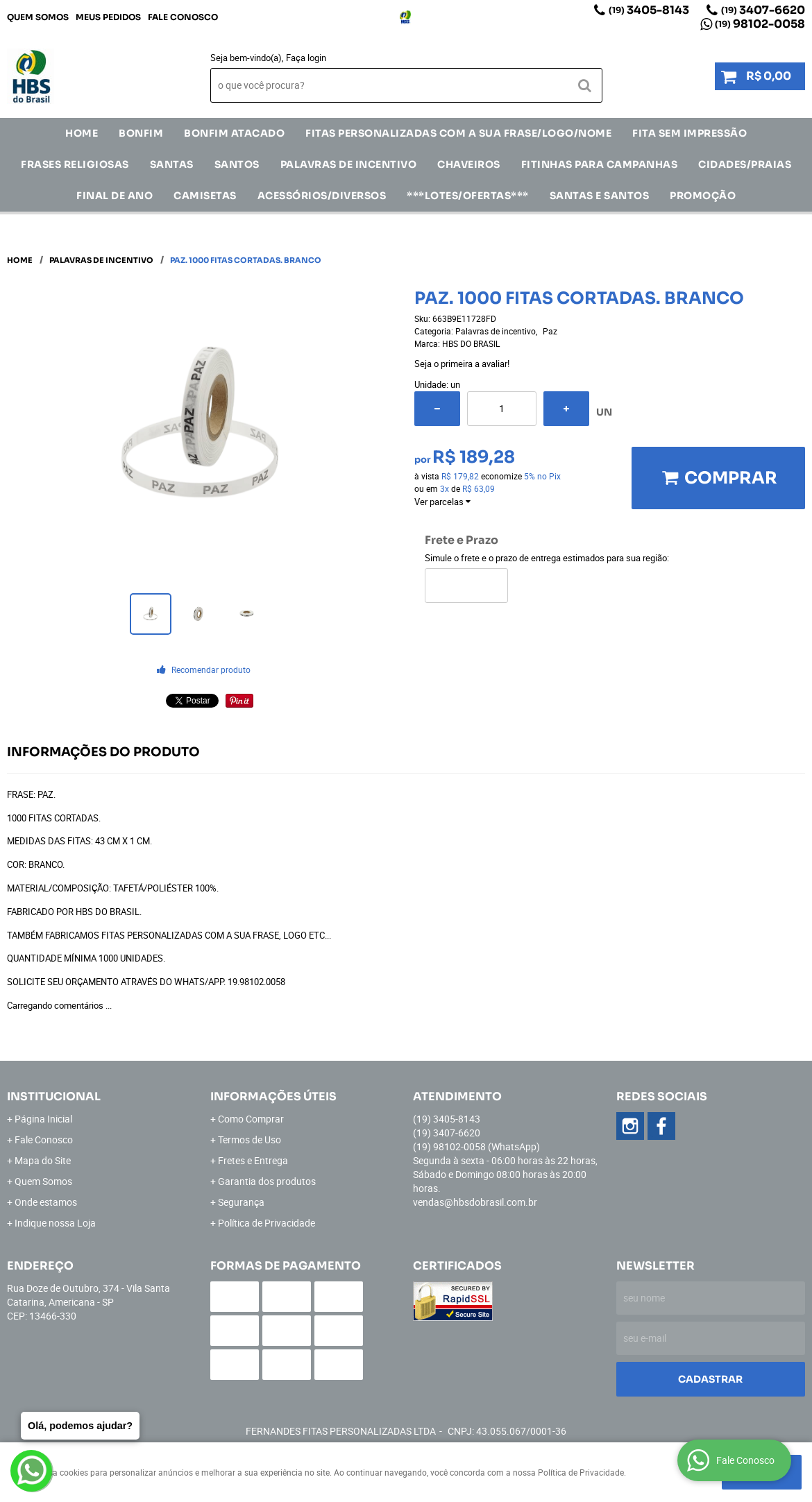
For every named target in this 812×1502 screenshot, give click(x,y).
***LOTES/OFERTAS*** (468, 195)
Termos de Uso (249, 1139)
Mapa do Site (43, 1160)
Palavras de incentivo (348, 164)
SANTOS (237, 164)
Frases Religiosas (75, 164)
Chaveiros (468, 164)
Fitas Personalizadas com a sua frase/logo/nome (458, 133)
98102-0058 (760, 24)
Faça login (306, 57)
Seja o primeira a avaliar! (461, 363)
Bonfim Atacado (234, 133)
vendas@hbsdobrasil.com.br (475, 1202)
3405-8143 (649, 10)
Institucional (54, 1096)
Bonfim (141, 133)
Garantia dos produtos (267, 1181)
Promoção (703, 195)
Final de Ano (114, 195)
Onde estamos (46, 1202)
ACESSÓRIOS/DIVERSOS (322, 195)
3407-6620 (763, 10)
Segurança (241, 1202)
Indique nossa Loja (55, 1222)
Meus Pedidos (108, 17)
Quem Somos (38, 17)
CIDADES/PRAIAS (744, 164)
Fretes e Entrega (253, 1160)
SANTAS (172, 164)
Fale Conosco (183, 17)
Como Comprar (251, 1118)
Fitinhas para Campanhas (599, 164)
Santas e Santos (600, 195)
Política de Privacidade (266, 1222)
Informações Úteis (273, 1096)
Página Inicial (43, 1118)
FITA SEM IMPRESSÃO (689, 133)
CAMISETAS (205, 195)
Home (81, 133)
